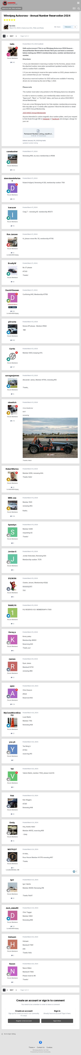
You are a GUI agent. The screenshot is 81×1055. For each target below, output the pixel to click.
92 (12, 253)
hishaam (12, 937)
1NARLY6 (12, 605)
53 (12, 677)
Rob (12, 796)
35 (12, 841)
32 (12, 487)
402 (12, 199)
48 (12, 281)
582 (12, 311)
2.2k (12, 704)
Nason (12, 964)
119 (12, 226)
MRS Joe (12, 498)
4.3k (12, 170)
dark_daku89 (12, 908)
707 (12, 367)
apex (12, 686)
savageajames (12, 375)
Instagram (46, 119)
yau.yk (12, 742)
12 (12, 394)
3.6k (12, 516)
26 (12, 814)
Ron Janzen (12, 234)
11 (12, 868)
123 (13, 926)
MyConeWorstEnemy (12, 714)
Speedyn (12, 525)
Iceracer (12, 207)
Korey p (12, 632)
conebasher (12, 151)
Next (12, 36)
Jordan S (12, 551)
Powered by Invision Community (40, 1052)
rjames (12, 659)
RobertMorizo (12, 469)
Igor (12, 880)
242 (12, 62)
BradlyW (12, 263)
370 (12, 421)
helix (13, 26)
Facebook (55, 119)
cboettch (12, 402)
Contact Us (41, 1047)
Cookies (49, 1047)
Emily (12, 822)
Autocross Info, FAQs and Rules (33, 28)
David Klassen (12, 290)
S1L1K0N (12, 578)
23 (12, 733)
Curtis (12, 349)
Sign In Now (57, 1021)
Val (12, 769)
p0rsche (12, 322)
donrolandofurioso (12, 179)
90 (12, 898)
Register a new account (24, 1021)
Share (57, 27)
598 (12, 340)
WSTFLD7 (12, 849)
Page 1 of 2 (25, 36)
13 (12, 623)
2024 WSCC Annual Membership (34, 113)
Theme (32, 1047)
